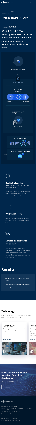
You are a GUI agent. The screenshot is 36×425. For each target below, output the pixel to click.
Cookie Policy (13, 418)
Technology (9, 11)
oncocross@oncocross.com (11, 413)
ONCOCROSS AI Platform (21, 11)
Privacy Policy (5, 418)
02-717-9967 (6, 411)
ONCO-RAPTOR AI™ (6, 13)
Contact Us (8, 387)
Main (2, 11)
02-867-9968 (17, 411)
